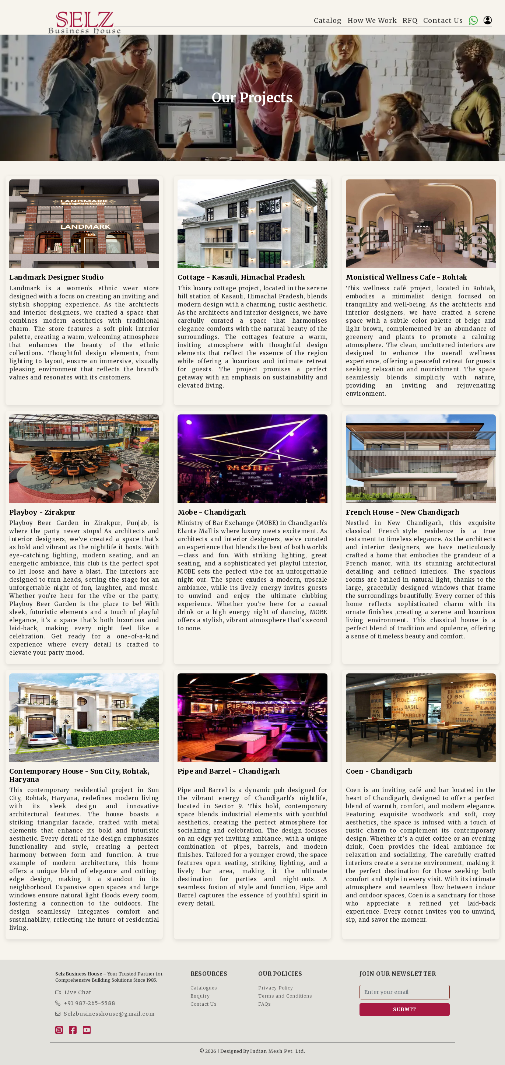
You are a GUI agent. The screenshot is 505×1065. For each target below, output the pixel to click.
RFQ (410, 20)
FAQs (264, 1004)
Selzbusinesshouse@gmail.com (105, 1013)
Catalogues (203, 988)
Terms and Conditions (285, 996)
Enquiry (200, 996)
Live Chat (73, 992)
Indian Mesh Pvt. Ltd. (277, 1051)
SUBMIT (404, 1009)
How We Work (372, 20)
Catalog (328, 20)
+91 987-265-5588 (85, 1003)
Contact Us (443, 20)
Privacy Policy (275, 988)
